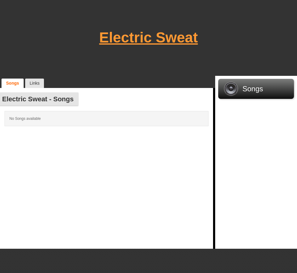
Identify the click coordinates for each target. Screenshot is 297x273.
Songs (12, 83)
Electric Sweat (148, 37)
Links (35, 83)
